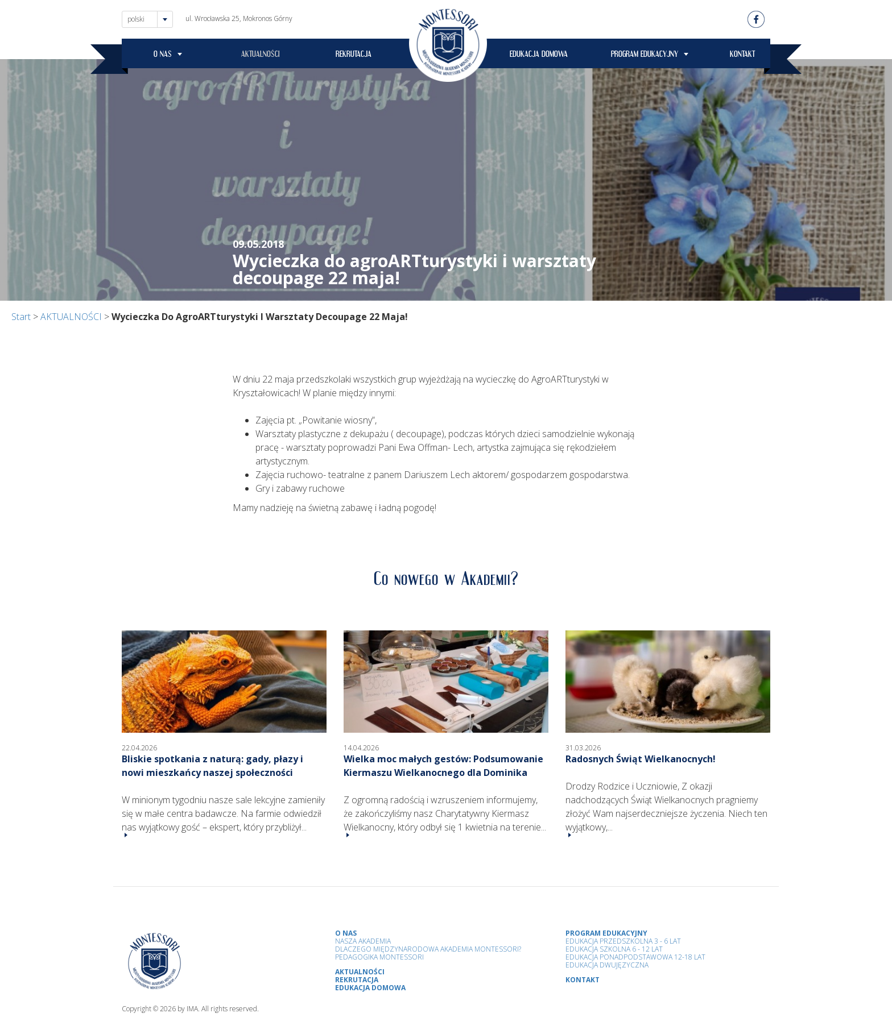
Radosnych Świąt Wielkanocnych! (640, 759)
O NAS (163, 55)
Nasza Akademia (363, 941)
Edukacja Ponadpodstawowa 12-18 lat (635, 957)
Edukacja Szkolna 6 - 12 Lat (614, 949)
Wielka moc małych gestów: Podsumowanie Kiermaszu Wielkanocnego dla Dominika (443, 766)
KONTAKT (742, 55)
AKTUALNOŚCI (260, 55)
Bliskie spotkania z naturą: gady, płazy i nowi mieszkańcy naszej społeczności (212, 766)
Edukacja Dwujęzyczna (607, 965)
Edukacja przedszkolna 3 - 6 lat (623, 941)
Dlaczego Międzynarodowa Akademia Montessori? (428, 949)
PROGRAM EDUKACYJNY (644, 55)
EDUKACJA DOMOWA (539, 55)
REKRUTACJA (353, 55)
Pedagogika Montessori (379, 957)
